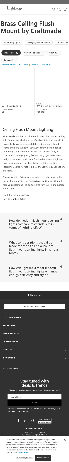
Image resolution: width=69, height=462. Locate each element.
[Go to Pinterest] (25, 420)
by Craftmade (7, 109)
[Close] (65, 440)
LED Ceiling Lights (12, 42)
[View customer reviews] (44, 421)
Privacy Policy (54, 408)
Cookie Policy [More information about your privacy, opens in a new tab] (23, 453)
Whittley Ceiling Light (11, 106)
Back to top (34, 295)
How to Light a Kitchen (14, 199)
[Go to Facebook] (19, 420)
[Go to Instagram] (32, 420)
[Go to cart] (65, 9)
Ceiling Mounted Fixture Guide (44, 181)
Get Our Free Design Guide (34, 306)
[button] (3, 8)
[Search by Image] (58, 9)
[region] (34, 449)
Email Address (15, 397)
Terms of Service (17, 411)
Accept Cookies (43, 458)
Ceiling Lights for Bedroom (38, 42)
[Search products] (53, 9)
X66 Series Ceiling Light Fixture (50, 106)
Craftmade (46, 31)
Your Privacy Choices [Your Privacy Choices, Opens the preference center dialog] (24, 458)
